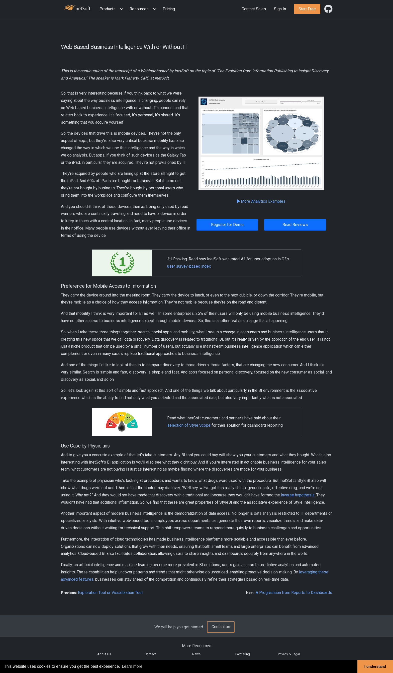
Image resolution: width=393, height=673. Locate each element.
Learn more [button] (132, 666)
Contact (150, 654)
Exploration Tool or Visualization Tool (110, 592)
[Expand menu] (121, 9)
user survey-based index (189, 266)
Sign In (280, 9)
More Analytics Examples (261, 201)
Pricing (169, 9)
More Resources (196, 645)
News (196, 654)
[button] (112, 9)
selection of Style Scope (189, 425)
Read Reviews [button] (295, 224)
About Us (104, 654)
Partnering (242, 654)
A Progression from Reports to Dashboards (294, 592)
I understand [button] (375, 666)
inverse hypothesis (298, 495)
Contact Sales (254, 9)
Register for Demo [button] (227, 224)
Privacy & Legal (289, 654)
